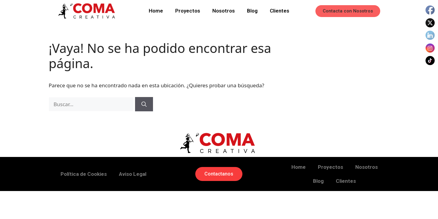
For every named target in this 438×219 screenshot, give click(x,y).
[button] (347, 11)
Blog (252, 10)
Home (156, 10)
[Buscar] (144, 104)
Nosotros (223, 10)
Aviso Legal (132, 174)
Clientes (279, 10)
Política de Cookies (84, 174)
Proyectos (187, 10)
